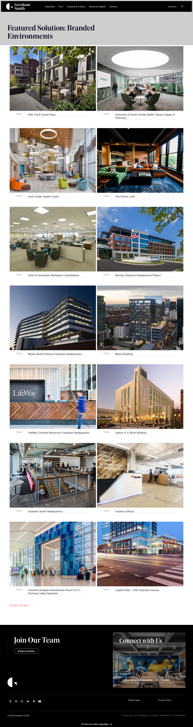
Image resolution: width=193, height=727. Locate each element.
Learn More (103, 724)
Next (26, 605)
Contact (172, 6)
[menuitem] (51, 6)
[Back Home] (18, 7)
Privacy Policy (164, 700)
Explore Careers (26, 651)
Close (111, 724)
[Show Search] (182, 6)
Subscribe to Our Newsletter (138, 680)
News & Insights (97, 6)
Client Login (134, 700)
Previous (14, 605)
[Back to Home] (52, 682)
